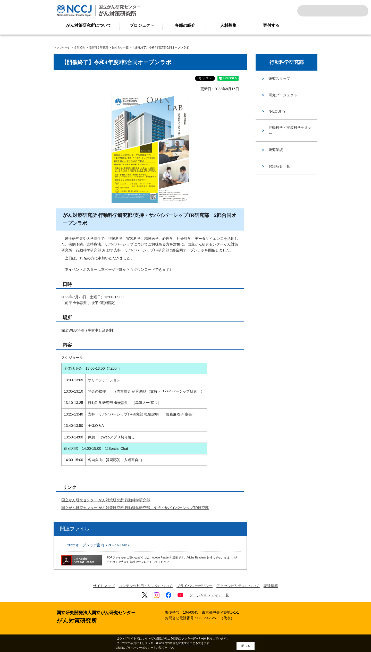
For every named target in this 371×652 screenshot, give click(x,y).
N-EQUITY (277, 111)
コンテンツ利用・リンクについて (146, 586)
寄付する (271, 25)
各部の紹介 (185, 25)
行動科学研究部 (98, 47)
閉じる (245, 645)
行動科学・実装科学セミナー (290, 130)
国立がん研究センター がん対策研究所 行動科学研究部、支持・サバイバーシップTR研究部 (135, 508)
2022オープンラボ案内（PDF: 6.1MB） (99, 545)
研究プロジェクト (282, 95)
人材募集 (228, 25)
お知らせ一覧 (120, 47)
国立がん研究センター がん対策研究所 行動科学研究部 (105, 500)
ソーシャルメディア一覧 (209, 595)
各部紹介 (79, 47)
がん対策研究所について (88, 25)
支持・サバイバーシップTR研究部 (141, 250)
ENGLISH (346, 10)
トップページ (62, 47)
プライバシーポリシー (194, 586)
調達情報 (271, 586)
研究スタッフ (279, 79)
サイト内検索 (308, 10)
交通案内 (357, 10)
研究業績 (275, 150)
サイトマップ (104, 586)
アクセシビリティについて (238, 586)
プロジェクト (142, 25)
